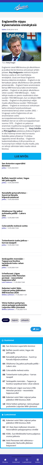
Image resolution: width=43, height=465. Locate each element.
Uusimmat (9, 340)
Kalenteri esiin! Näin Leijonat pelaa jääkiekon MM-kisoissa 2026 (14, 290)
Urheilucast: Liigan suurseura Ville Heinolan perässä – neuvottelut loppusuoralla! (13, 276)
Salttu (4, 29)
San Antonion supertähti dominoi (13, 164)
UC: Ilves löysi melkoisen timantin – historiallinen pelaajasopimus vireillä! (22, 428)
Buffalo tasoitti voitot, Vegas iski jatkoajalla (15, 179)
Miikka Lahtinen (8, 295)
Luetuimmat (10, 414)
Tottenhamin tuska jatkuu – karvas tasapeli (15, 241)
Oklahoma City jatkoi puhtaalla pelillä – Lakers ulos (14, 213)
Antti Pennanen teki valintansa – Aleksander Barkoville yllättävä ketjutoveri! (20, 443)
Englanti (15, 320)
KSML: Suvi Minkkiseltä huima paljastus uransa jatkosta (23, 435)
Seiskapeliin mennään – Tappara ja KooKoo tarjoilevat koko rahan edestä (13, 262)
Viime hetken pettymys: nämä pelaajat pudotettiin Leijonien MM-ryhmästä (14, 305)
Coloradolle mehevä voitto (15, 225)
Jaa (36, 329)
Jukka (4, 168)
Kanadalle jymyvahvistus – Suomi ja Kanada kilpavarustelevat (14, 194)
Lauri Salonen (7, 282)
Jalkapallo (25, 320)
